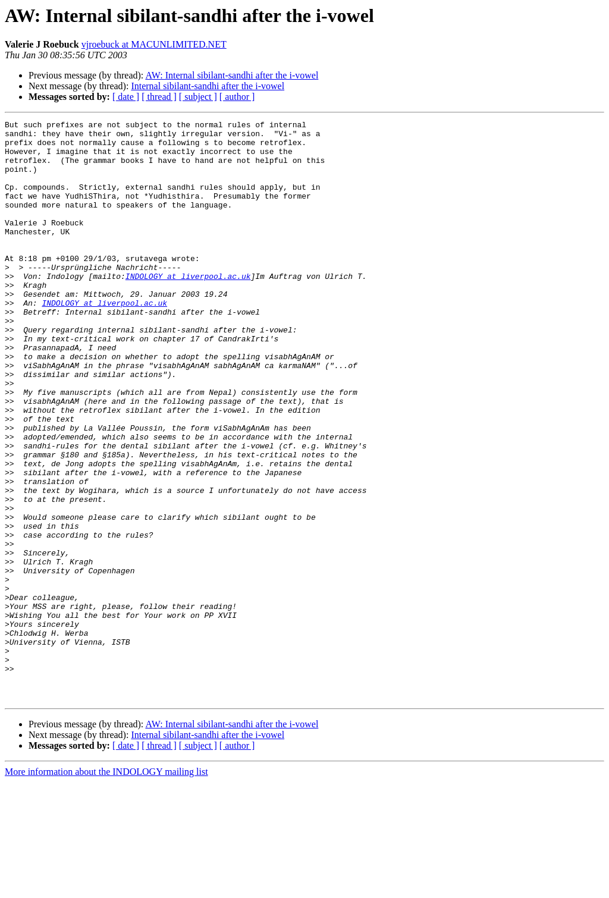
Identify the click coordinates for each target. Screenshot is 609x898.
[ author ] (237, 97)
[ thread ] (159, 97)
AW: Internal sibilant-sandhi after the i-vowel (231, 75)
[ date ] (125, 97)
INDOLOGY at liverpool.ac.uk (188, 308)
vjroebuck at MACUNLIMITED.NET (154, 44)
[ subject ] (198, 97)
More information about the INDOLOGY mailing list (106, 888)
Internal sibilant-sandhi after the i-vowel (207, 86)
